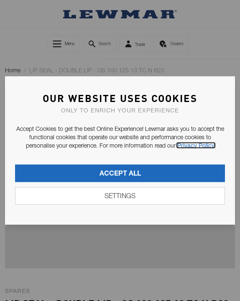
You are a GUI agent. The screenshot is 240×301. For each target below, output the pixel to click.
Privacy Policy (195, 145)
